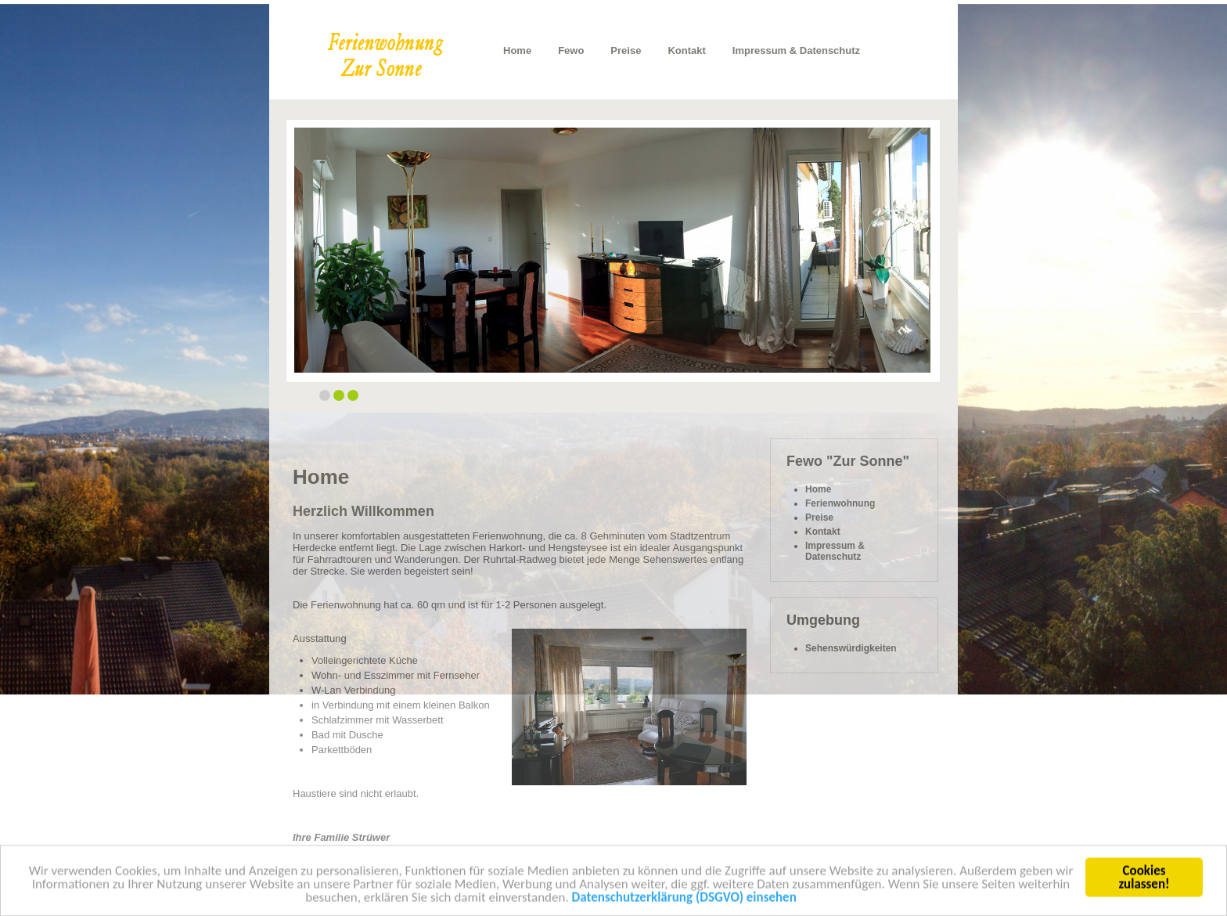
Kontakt (686, 50)
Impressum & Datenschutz (796, 50)
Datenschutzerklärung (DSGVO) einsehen (684, 901)
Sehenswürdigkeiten (851, 648)
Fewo (571, 50)
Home (517, 50)
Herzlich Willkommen (363, 511)
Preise (625, 50)
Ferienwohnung (840, 503)
